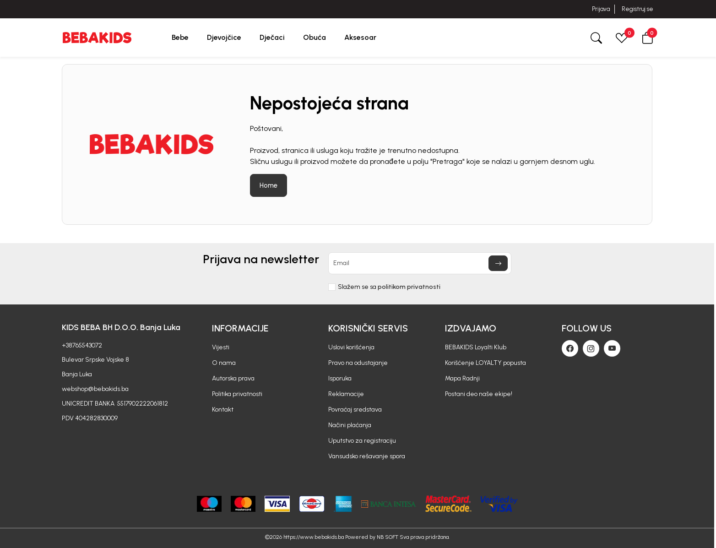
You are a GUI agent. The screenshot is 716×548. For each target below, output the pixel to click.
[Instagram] (591, 348)
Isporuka (340, 378)
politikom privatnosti (409, 287)
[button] (647, 37)
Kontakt (222, 409)
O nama (224, 363)
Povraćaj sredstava (355, 409)
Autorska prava (233, 378)
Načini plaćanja (349, 425)
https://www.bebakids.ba (313, 537)
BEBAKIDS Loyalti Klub (475, 347)
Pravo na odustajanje (358, 363)
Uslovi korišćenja (351, 347)
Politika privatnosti (237, 394)
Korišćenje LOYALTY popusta (485, 363)
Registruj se (637, 8)
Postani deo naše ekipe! (478, 394)
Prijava (601, 8)
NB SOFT (387, 537)
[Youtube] (612, 348)
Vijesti (220, 347)
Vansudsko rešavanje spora (366, 456)
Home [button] (268, 185)
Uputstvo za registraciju (362, 441)
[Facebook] (570, 348)
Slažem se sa (389, 287)
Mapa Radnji (462, 378)
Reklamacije (346, 394)
